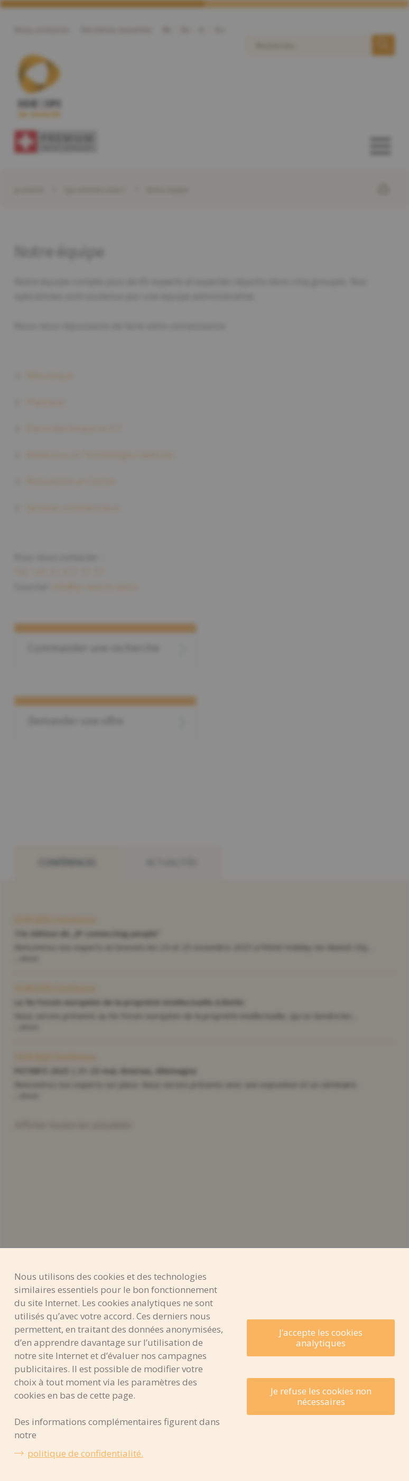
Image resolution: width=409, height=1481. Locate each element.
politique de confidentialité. (85, 1453)
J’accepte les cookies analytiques (320, 1337)
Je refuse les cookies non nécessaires (321, 1396)
